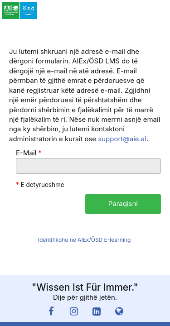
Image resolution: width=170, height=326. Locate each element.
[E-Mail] (88, 166)
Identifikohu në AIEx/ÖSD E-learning (84, 239)
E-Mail (28, 153)
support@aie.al (122, 138)
